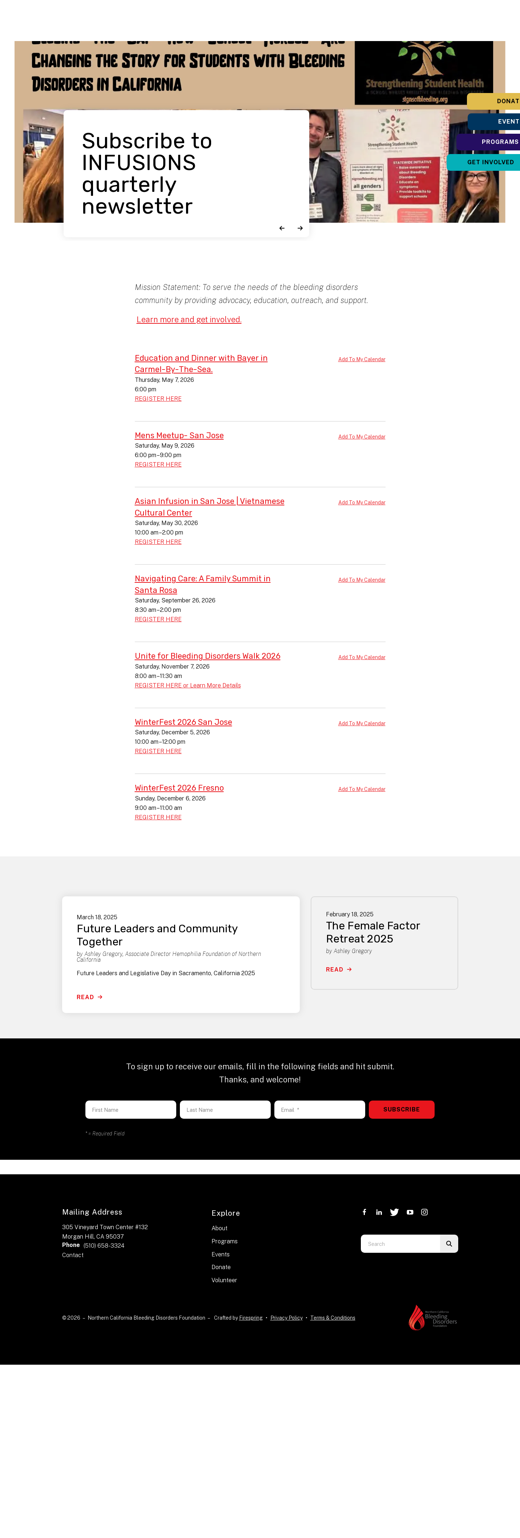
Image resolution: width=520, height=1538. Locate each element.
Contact (73, 1252)
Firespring (251, 1315)
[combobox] (400, 1241)
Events (475, 121)
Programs (474, 141)
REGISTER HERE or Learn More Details (188, 683)
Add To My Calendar (362, 359)
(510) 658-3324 (104, 1243)
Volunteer (224, 1277)
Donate (474, 101)
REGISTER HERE (158, 398)
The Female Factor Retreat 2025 (373, 929)
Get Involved (474, 162)
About (219, 1225)
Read (85, 994)
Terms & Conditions (332, 1315)
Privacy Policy (286, 1315)
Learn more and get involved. (189, 319)
